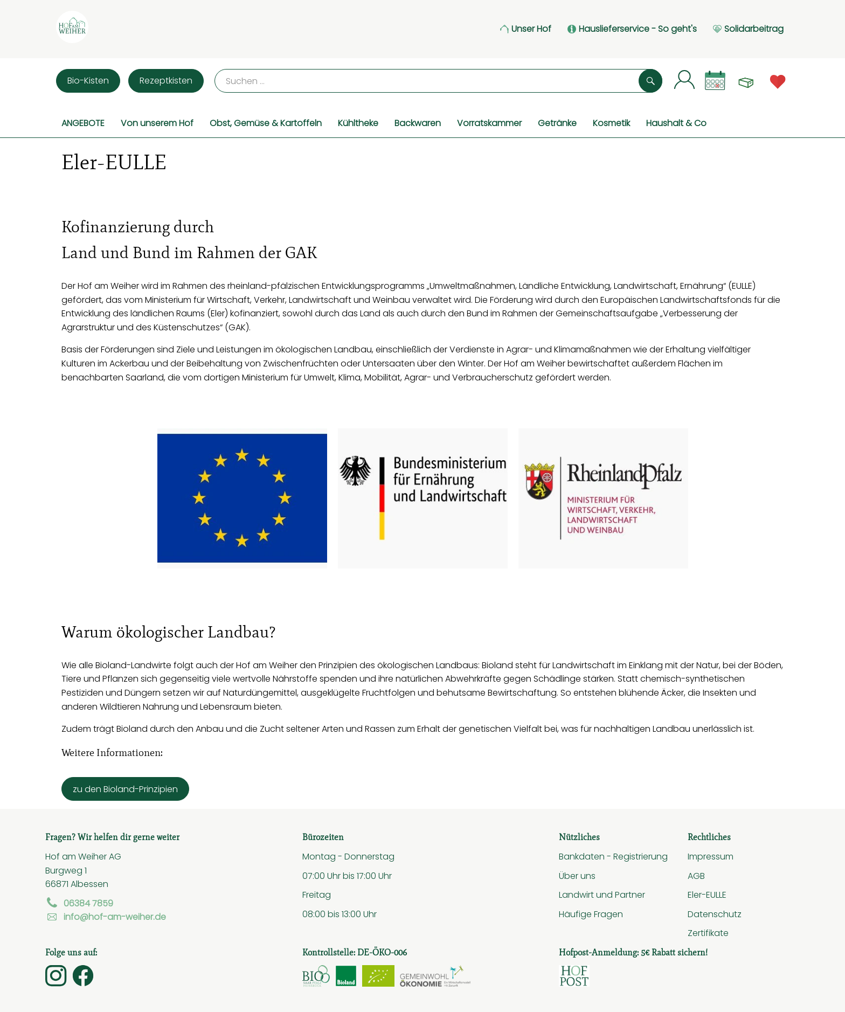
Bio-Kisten (88, 80)
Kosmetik (611, 123)
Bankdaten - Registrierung (613, 856)
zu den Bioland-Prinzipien (125, 789)
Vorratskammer (489, 123)
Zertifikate (708, 932)
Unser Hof (525, 28)
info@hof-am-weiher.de (105, 916)
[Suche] (438, 81)
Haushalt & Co (676, 123)
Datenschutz (715, 914)
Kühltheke (358, 123)
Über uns (577, 875)
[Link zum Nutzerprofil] (684, 79)
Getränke (557, 123)
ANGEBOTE (83, 123)
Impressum (710, 856)
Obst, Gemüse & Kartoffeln (266, 123)
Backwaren (417, 123)
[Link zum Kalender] (715, 80)
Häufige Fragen (591, 914)
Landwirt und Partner (602, 894)
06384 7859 (79, 903)
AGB (696, 875)
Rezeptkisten (166, 80)
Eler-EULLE (707, 894)
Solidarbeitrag (748, 28)
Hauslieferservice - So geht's (632, 28)
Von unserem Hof (157, 123)
